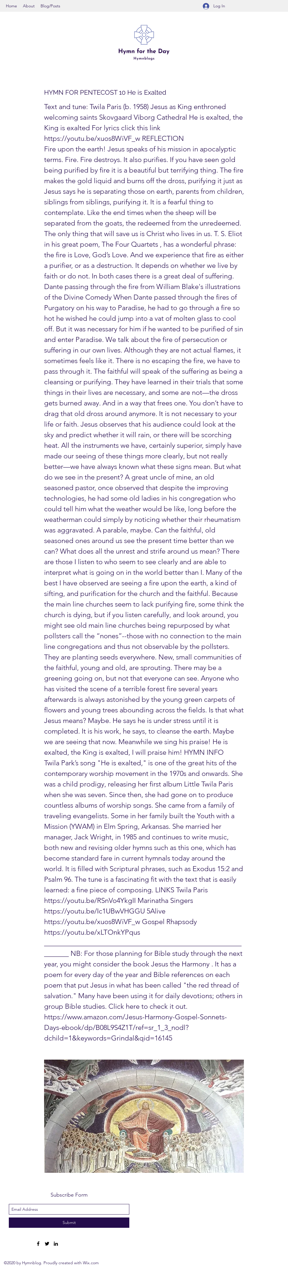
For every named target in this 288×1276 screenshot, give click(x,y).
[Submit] (69, 1222)
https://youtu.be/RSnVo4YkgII (90, 900)
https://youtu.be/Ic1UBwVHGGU (94, 911)
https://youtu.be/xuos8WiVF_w (92, 138)
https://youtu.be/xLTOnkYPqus (92, 932)
